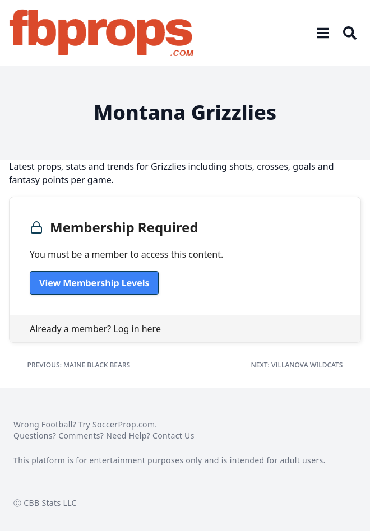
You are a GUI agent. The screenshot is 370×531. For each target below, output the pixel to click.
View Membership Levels (94, 283)
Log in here (136, 329)
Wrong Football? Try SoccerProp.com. (85, 424)
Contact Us (173, 435)
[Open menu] (323, 33)
